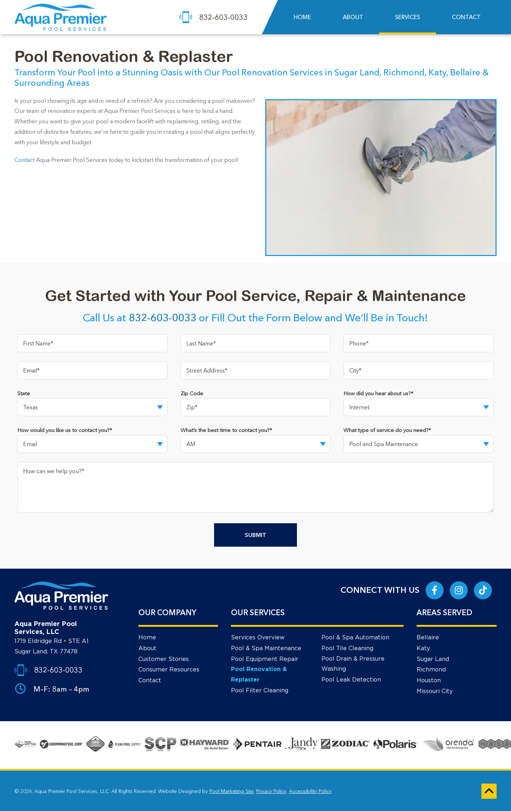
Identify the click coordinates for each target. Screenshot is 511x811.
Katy (423, 648)
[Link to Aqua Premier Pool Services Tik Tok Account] (483, 590)
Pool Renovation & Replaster (259, 674)
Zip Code (192, 393)
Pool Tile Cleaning (347, 648)
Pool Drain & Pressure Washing (353, 664)
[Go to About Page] (25, 745)
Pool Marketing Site (231, 791)
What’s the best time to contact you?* (226, 430)
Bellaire (428, 637)
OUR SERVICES (258, 612)
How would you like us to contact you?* (64, 430)
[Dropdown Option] (92, 407)
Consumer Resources (168, 670)
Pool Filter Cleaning (259, 690)
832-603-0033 (162, 317)
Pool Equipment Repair (264, 659)
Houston (429, 680)
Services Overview (258, 637)
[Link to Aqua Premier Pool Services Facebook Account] (435, 590)
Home (147, 637)
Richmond (431, 670)
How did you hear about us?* (378, 393)
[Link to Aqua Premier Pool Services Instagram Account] (459, 590)
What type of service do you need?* (387, 430)
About (147, 648)
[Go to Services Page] (124, 745)
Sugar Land (433, 659)
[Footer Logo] (61, 595)
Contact (24, 159)
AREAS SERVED (444, 612)
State (23, 393)
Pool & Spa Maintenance (266, 648)
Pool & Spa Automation (355, 637)
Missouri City (435, 691)
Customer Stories (163, 659)
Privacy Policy (271, 791)
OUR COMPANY (167, 612)
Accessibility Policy (310, 791)
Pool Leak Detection (351, 680)
